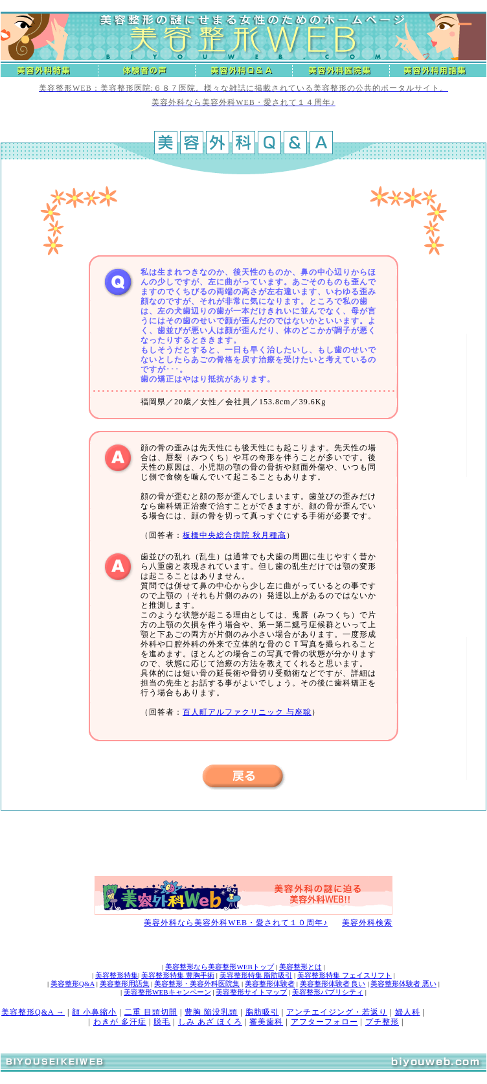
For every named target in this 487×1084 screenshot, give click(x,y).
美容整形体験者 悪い (403, 983)
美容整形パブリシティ (327, 992)
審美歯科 (266, 1021)
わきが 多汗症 (119, 1021)
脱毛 (161, 1021)
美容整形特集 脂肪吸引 (256, 975)
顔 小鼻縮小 (94, 1012)
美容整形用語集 (125, 983)
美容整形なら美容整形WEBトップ (219, 967)
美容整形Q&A (73, 983)
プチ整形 (382, 1021)
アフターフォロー (324, 1021)
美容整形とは (300, 967)
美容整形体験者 (270, 983)
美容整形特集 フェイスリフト (344, 975)
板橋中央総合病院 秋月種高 (234, 535)
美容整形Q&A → (33, 1012)
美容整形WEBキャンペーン (167, 992)
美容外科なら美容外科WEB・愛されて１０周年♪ (236, 922)
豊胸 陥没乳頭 (211, 1012)
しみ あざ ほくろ (210, 1021)
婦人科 (407, 1012)
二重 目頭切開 (150, 1012)
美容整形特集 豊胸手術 (177, 975)
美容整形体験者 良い (333, 983)
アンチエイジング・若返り (336, 1012)
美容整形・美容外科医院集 (197, 983)
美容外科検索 (367, 922)
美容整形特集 (116, 975)
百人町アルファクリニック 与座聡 (247, 712)
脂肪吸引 (262, 1012)
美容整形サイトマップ (251, 992)
